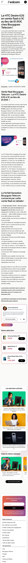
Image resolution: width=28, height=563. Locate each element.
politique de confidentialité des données (15, 513)
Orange (4, 554)
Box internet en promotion (9, 525)
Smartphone (5, 537)
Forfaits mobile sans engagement (11, 527)
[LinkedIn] (24, 319)
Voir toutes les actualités (14, 481)
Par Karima (4, 86)
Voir (22, 338)
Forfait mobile (6, 532)
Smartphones (7, 325)
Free (3, 549)
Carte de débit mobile (8, 543)
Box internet (5, 535)
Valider (14, 508)
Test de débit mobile (8, 540)
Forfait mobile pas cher (8, 522)
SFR (3, 556)
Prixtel (4, 561)
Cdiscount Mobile (7, 559)
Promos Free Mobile (8, 530)
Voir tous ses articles (10, 319)
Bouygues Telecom (7, 551)
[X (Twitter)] (20, 319)
